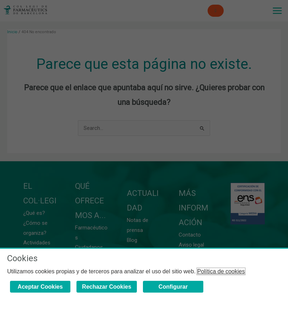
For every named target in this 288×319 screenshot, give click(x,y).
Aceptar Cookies (40, 287)
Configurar (173, 287)
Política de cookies (221, 271)
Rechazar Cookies (106, 287)
